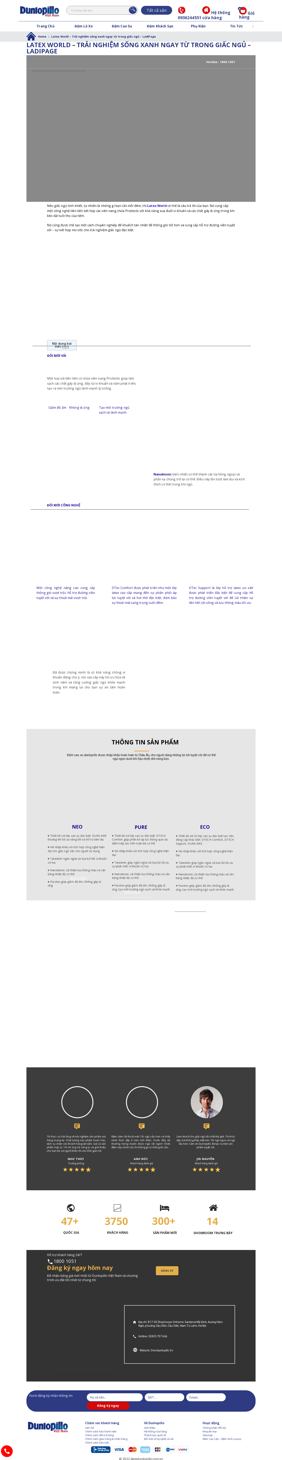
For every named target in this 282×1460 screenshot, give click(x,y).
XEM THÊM (205, 882)
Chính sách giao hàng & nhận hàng (106, 1430)
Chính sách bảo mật (97, 1434)
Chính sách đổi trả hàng (99, 1427)
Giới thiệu (149, 1419)
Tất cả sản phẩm (156, 11)
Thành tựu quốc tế (155, 1427)
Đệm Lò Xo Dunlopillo (84, 31)
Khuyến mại (210, 1423)
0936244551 (190, 15)
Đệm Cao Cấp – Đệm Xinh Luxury (222, 1430)
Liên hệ (89, 1419)
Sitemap (208, 1427)
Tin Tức (236, 26)
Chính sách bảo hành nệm (101, 1423)
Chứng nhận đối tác (214, 1419)
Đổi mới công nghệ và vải (159, 1430)
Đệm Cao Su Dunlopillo (122, 31)
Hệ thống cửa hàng (216, 15)
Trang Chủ (45, 26)
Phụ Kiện (198, 26)
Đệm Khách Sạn (160, 26)
